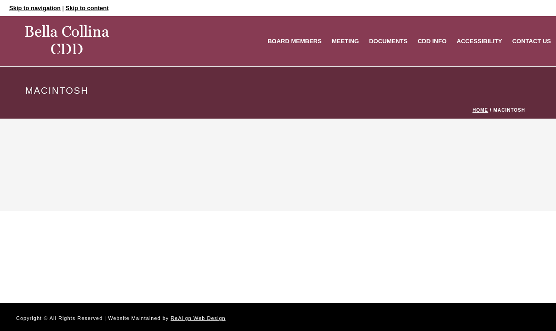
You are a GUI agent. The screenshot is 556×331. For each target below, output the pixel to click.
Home (480, 110)
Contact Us (531, 41)
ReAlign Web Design (197, 318)
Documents (388, 41)
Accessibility (479, 41)
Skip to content (87, 8)
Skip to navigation (35, 8)
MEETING (345, 41)
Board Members (294, 41)
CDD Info (432, 41)
